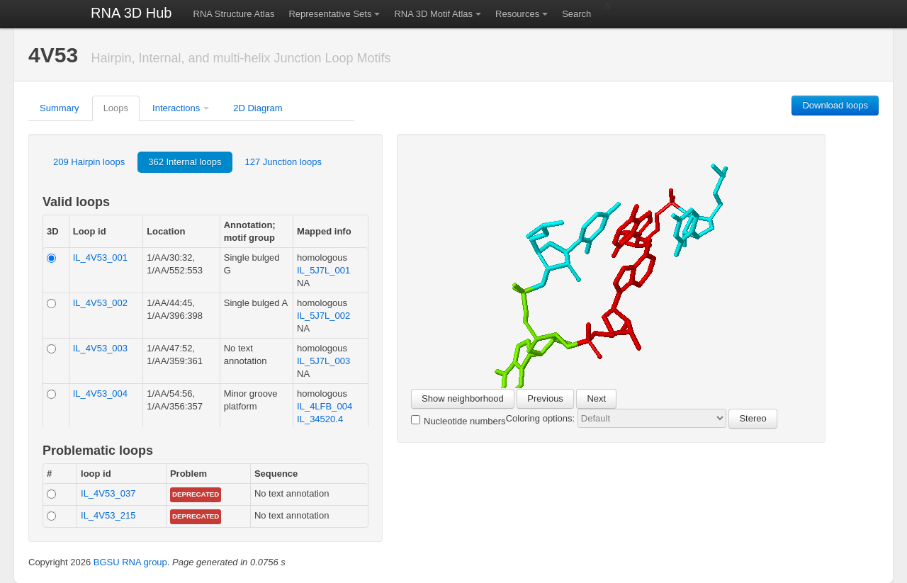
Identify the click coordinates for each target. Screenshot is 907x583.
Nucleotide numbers (458, 420)
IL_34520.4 (320, 419)
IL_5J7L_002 (323, 315)
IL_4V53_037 (108, 493)
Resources (517, 14)
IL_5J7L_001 (323, 270)
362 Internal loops (184, 162)
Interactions (176, 108)
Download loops (835, 105)
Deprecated (195, 494)
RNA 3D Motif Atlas (433, 14)
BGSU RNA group (130, 562)
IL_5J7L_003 (323, 361)
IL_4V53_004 (100, 393)
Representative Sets (329, 14)
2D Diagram (257, 108)
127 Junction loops (283, 162)
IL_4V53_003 (100, 348)
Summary (59, 108)
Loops (115, 108)
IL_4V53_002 (100, 303)
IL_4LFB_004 (324, 406)
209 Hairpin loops (89, 162)
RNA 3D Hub (131, 13)
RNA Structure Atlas (234, 14)
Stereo (752, 418)
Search (576, 14)
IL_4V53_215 (108, 515)
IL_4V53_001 (100, 257)
